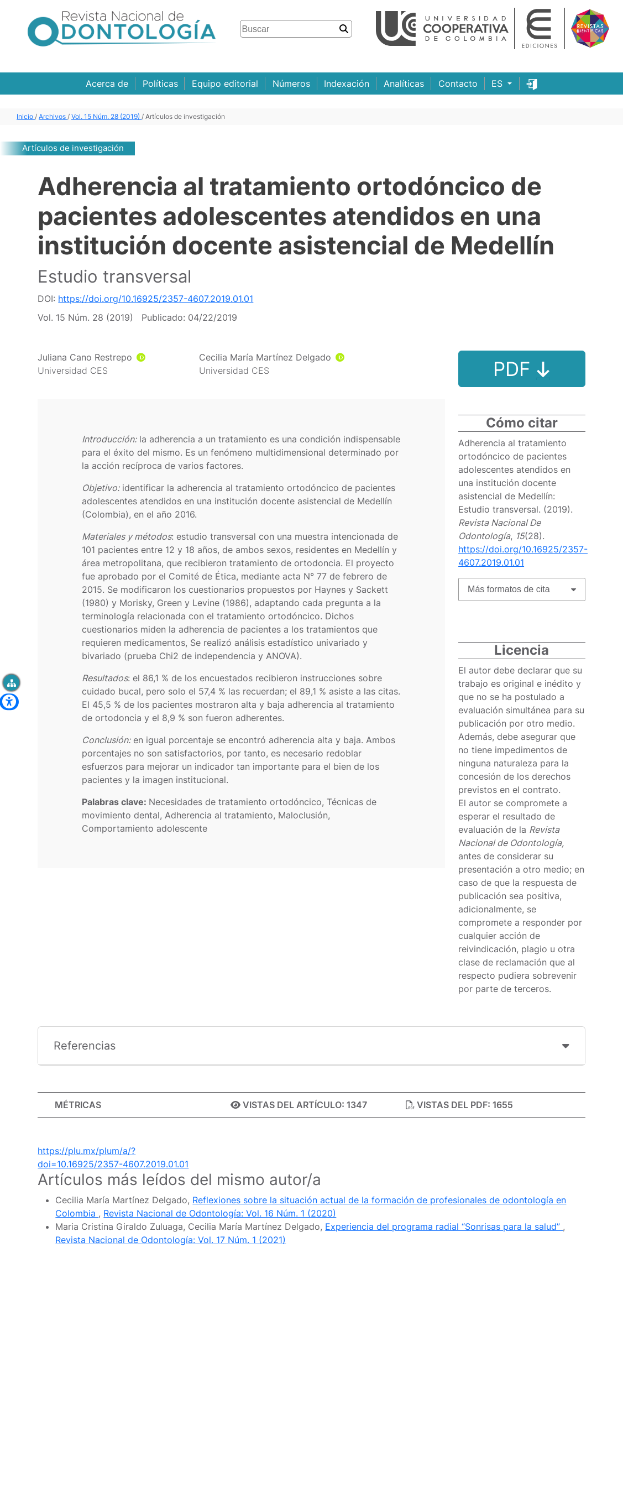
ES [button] (498, 83)
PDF (521, 368)
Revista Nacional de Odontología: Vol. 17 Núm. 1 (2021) (170, 1239)
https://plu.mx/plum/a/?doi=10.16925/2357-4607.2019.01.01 (113, 1157)
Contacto (458, 83)
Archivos (53, 116)
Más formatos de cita (509, 589)
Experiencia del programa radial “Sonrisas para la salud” (444, 1226)
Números (291, 83)
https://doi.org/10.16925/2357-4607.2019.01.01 (155, 298)
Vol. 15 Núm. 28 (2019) (106, 116)
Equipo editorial (225, 83)
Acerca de (107, 83)
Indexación (346, 83)
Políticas (160, 83)
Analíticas (404, 83)
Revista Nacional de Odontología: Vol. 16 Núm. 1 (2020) (219, 1213)
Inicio (26, 116)
